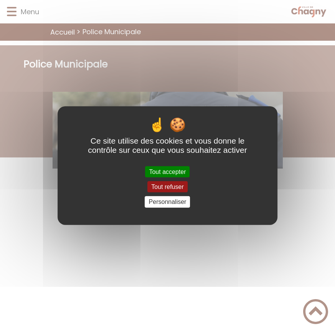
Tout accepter (167, 172)
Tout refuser (167, 187)
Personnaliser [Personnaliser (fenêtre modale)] (167, 202)
